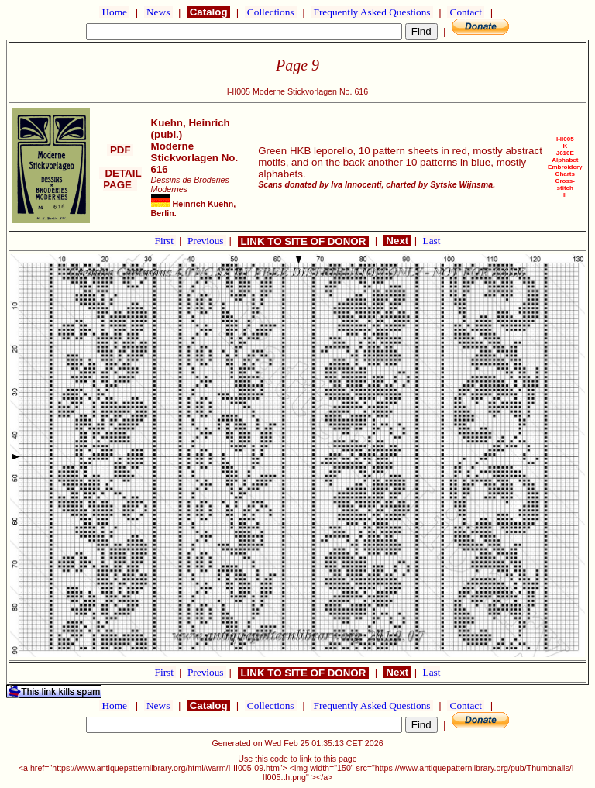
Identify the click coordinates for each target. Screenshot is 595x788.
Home (114, 12)
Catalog (208, 12)
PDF (120, 150)
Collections (271, 12)
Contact (465, 12)
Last (432, 240)
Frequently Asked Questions (372, 12)
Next (397, 240)
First (166, 240)
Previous (206, 240)
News (158, 12)
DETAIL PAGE (120, 179)
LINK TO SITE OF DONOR (303, 241)
